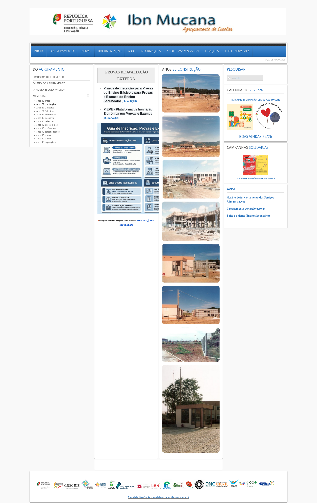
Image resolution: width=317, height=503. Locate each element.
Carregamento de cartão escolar (246, 208)
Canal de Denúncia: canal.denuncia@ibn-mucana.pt (158, 497)
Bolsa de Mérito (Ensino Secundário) (248, 215)
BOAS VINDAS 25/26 (255, 136)
